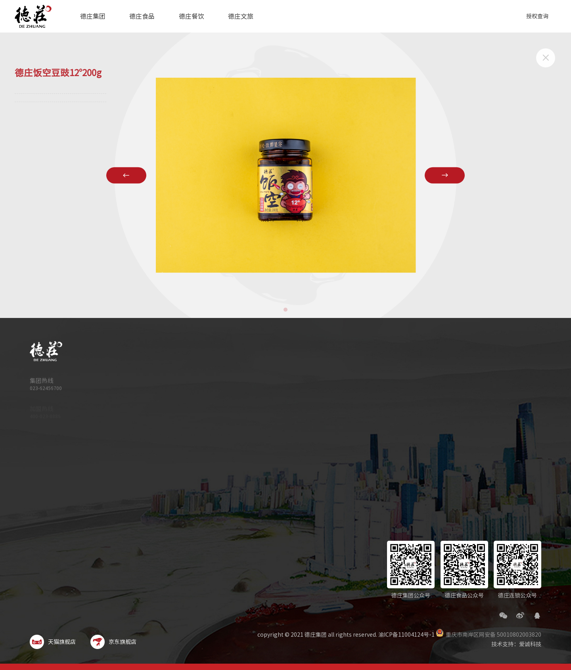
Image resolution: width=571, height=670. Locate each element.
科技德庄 (330, 383)
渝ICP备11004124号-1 (406, 634)
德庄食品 (142, 16)
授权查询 (537, 16)
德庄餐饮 (191, 16)
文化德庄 (330, 393)
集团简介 (330, 363)
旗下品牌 (330, 404)
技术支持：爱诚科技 (516, 644)
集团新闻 (330, 424)
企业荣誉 (330, 414)
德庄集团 (92, 16)
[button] (285, 310)
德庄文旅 (240, 16)
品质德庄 (330, 373)
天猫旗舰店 (53, 642)
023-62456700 (46, 391)
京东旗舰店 (113, 642)
